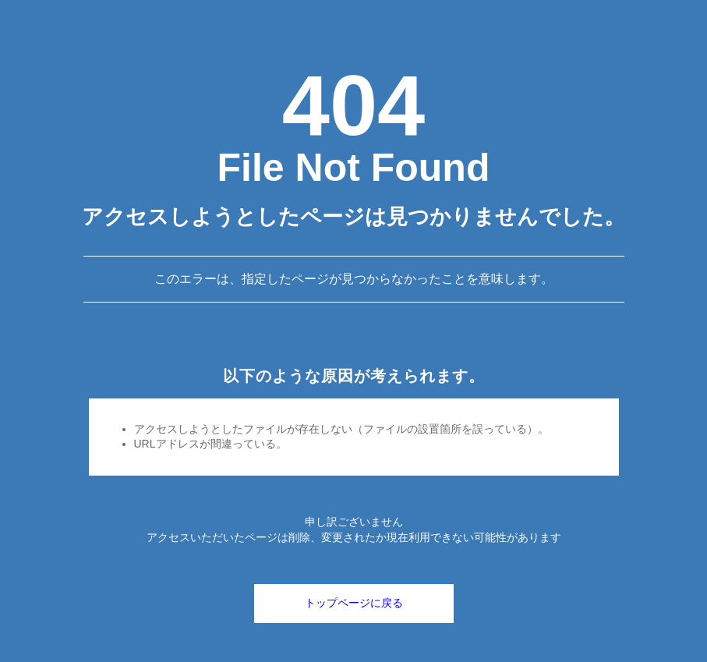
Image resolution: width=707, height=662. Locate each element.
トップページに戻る (354, 603)
